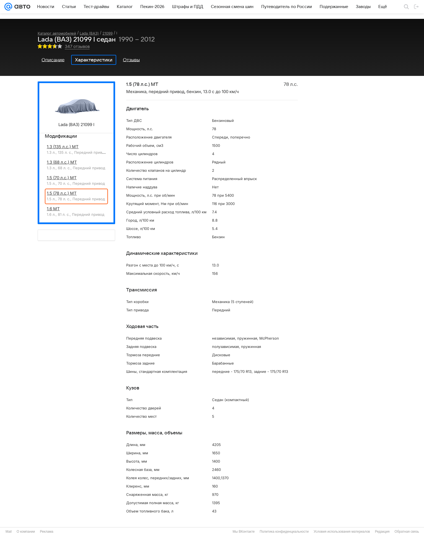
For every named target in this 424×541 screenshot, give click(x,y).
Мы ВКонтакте (243, 532)
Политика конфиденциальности (284, 532)
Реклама (46, 532)
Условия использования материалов (342, 532)
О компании (26, 532)
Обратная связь (407, 532)
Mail (9, 532)
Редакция (382, 532)
